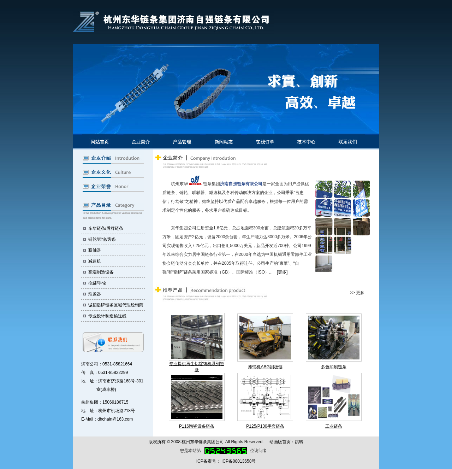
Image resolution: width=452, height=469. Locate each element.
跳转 (299, 441)
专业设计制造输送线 (107, 315)
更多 (282, 272)
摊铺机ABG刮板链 (265, 366)
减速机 (94, 261)
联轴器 (94, 250)
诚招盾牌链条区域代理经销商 (115, 305)
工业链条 (333, 426)
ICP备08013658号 (238, 461)
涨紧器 (94, 294)
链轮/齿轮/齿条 (102, 239)
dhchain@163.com (115, 419)
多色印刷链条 (333, 366)
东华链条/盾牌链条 (105, 228)
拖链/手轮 (97, 283)
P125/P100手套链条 (265, 426)
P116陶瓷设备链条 (196, 426)
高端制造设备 (101, 272)
